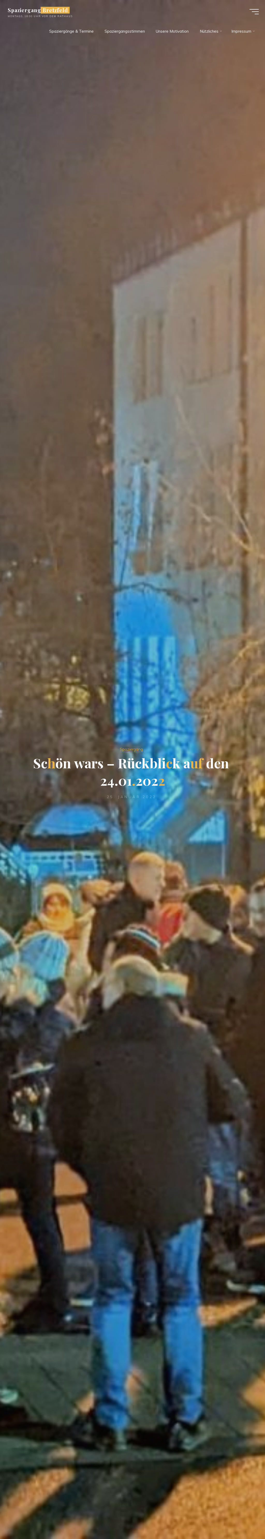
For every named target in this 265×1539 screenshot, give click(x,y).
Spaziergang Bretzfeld (39, 11)
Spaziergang (131, 749)
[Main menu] (252, 12)
